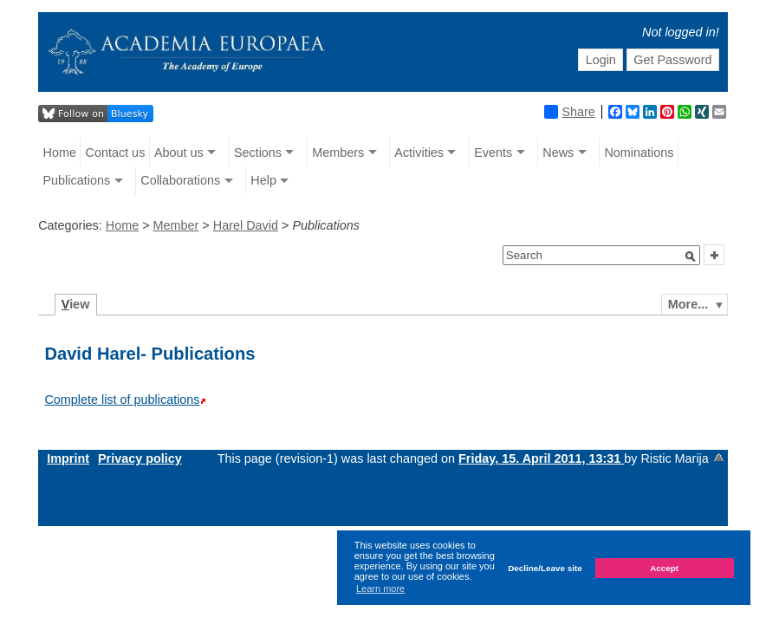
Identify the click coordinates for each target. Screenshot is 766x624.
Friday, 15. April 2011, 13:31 (541, 458)
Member (176, 225)
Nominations (638, 152)
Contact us (116, 152)
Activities (419, 152)
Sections (258, 152)
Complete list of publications (121, 399)
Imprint (68, 458)
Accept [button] (664, 568)
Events (493, 152)
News (558, 152)
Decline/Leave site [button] (545, 568)
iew (76, 304)
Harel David (245, 225)
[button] (691, 256)
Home (59, 152)
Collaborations (180, 180)
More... (688, 304)
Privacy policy (140, 458)
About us (179, 152)
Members (338, 152)
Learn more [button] (380, 588)
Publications (77, 180)
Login (601, 60)
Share (569, 112)
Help (263, 180)
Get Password (672, 60)
